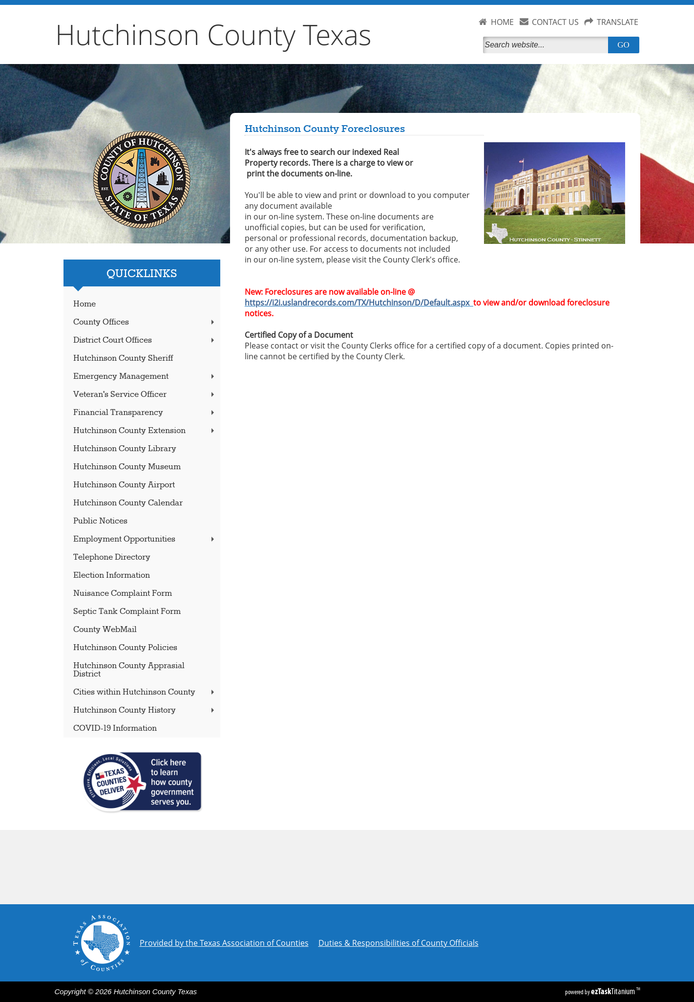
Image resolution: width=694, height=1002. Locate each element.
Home (84, 304)
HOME (502, 22)
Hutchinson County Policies (125, 648)
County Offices (144, 322)
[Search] (547, 45)
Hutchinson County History (144, 710)
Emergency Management (144, 376)
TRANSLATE (617, 22)
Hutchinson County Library (124, 449)
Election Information (111, 575)
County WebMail (105, 630)
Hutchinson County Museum (127, 467)
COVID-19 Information (115, 728)
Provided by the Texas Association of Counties (224, 942)
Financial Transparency (144, 413)
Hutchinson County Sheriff (123, 358)
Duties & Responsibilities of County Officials (398, 942)
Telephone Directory (111, 557)
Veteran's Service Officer (144, 395)
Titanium (613, 991)
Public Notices (100, 521)
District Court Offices (144, 340)
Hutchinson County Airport (124, 485)
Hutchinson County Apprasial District (129, 670)
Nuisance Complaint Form (122, 593)
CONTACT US (555, 22)
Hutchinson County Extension (144, 431)
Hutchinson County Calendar (128, 503)
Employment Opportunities (144, 539)
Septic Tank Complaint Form (127, 612)
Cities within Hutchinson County (144, 692)
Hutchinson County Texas (213, 34)
